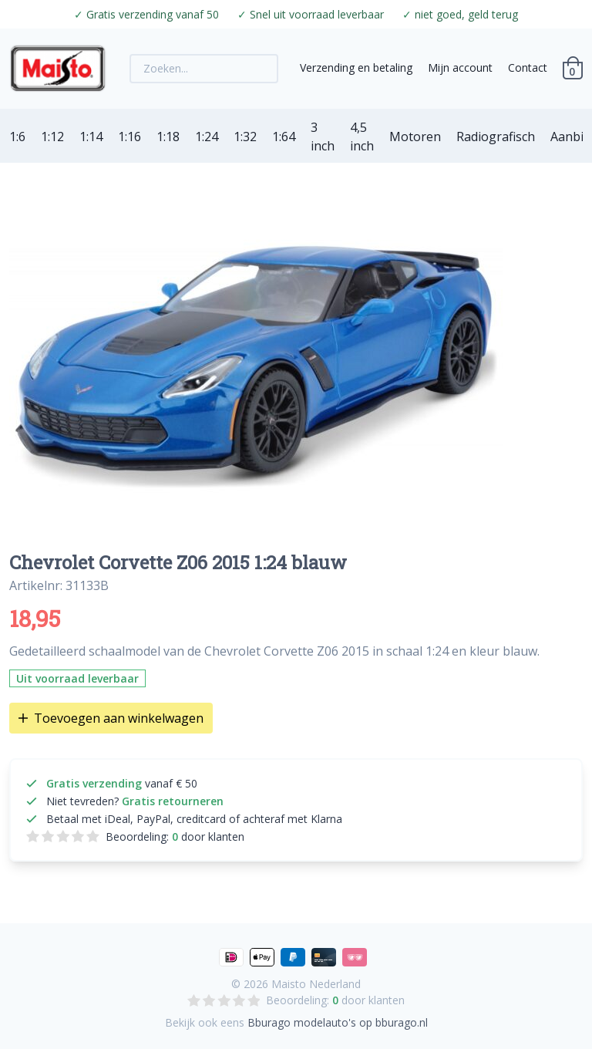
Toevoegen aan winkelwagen (111, 718)
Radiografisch (495, 136)
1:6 (17, 136)
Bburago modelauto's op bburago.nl (337, 1022)
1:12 (52, 136)
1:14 (91, 136)
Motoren (415, 136)
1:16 (129, 136)
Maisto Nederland (316, 983)
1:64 (283, 136)
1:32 (245, 136)
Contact (527, 67)
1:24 (206, 136)
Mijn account (460, 67)
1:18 (168, 136)
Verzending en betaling (356, 67)
